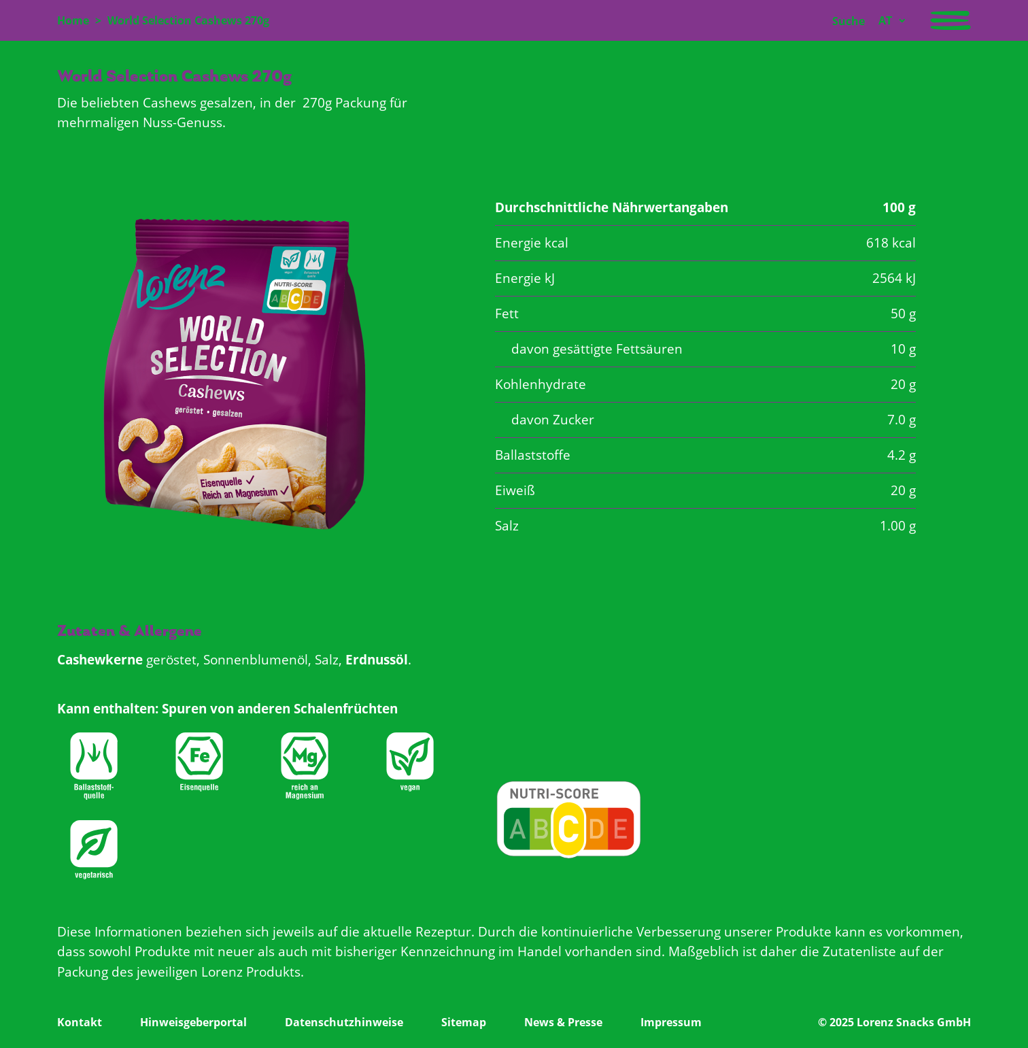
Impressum (671, 1022)
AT (885, 20)
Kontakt (79, 1022)
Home (73, 20)
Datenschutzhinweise (344, 1022)
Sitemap (463, 1022)
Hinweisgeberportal (193, 1022)
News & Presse (563, 1022)
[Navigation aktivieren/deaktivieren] (950, 20)
